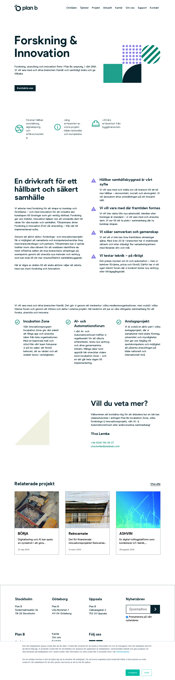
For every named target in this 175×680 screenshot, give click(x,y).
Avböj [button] (146, 673)
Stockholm (23, 599)
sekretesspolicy (122, 652)
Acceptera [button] (132, 673)
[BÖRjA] (37, 510)
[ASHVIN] (138, 510)
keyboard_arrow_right (155, 609)
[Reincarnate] (87, 510)
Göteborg (60, 599)
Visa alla (155, 484)
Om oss (56, 637)
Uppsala (95, 599)
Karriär (55, 634)
